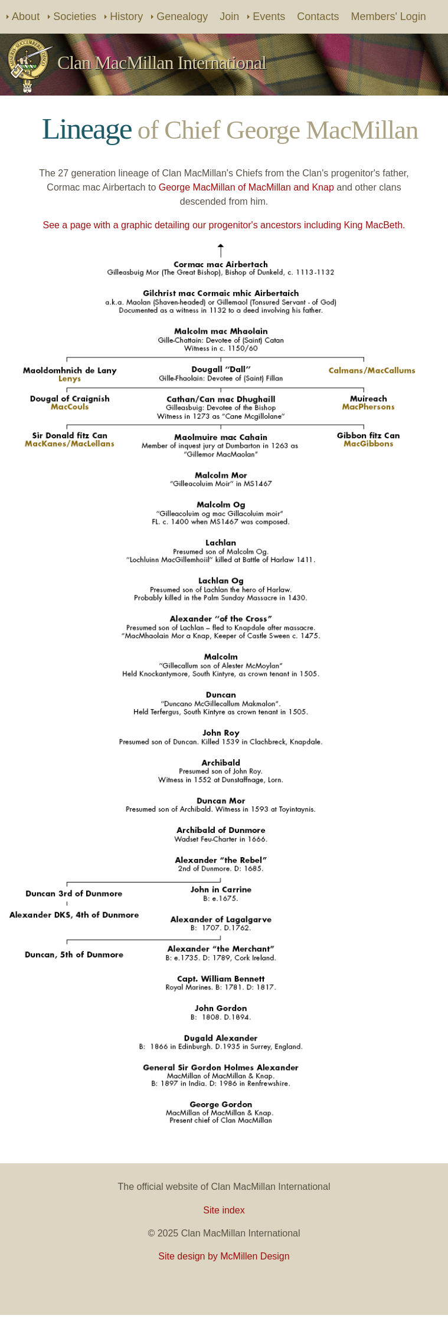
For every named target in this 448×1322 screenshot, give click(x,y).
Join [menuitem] (229, 16)
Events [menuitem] (269, 16)
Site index (223, 1210)
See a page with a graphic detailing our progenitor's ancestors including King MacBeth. (223, 225)
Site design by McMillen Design (223, 1256)
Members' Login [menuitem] (388, 16)
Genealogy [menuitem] (182, 16)
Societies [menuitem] (74, 16)
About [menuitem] (26, 16)
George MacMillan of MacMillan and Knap (246, 187)
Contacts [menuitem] (318, 16)
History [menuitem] (126, 16)
